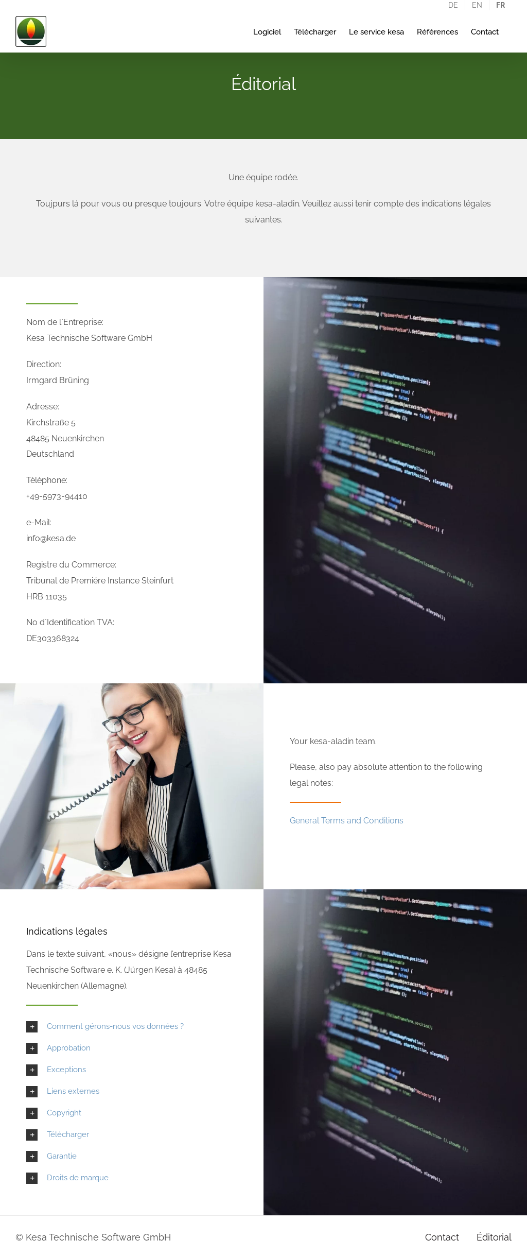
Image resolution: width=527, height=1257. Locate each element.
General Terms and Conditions (346, 820)
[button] (131, 1027)
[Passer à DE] (453, 5)
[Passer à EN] (477, 5)
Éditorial (494, 1237)
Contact (442, 1237)
